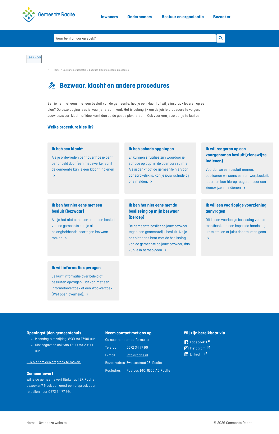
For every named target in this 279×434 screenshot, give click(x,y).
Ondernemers (139, 16)
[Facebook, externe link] (197, 342)
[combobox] (135, 38)
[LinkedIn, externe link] (195, 354)
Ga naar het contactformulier (127, 340)
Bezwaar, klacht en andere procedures (109, 69)
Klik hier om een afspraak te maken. (54, 362)
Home (57, 69)
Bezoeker (221, 16)
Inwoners (109, 16)
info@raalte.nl (137, 355)
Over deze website (53, 423)
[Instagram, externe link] (197, 348)
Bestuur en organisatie (183, 16)
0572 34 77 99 (137, 347)
